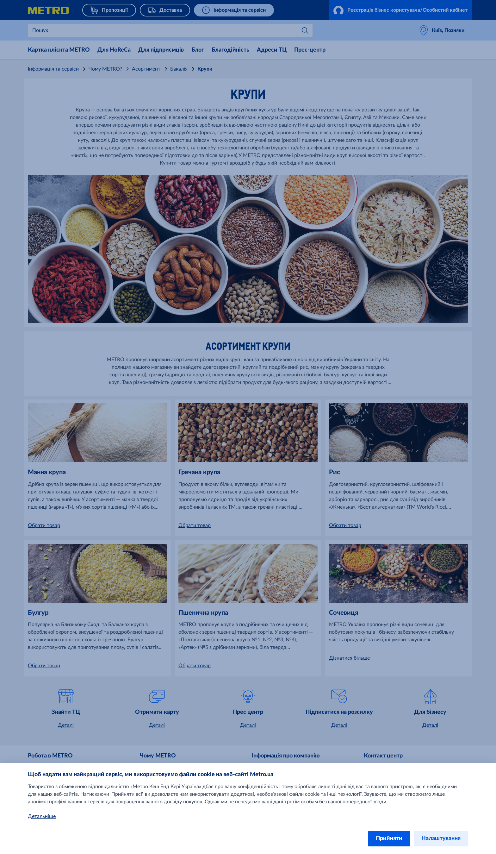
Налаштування (441, 838)
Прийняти (389, 838)
